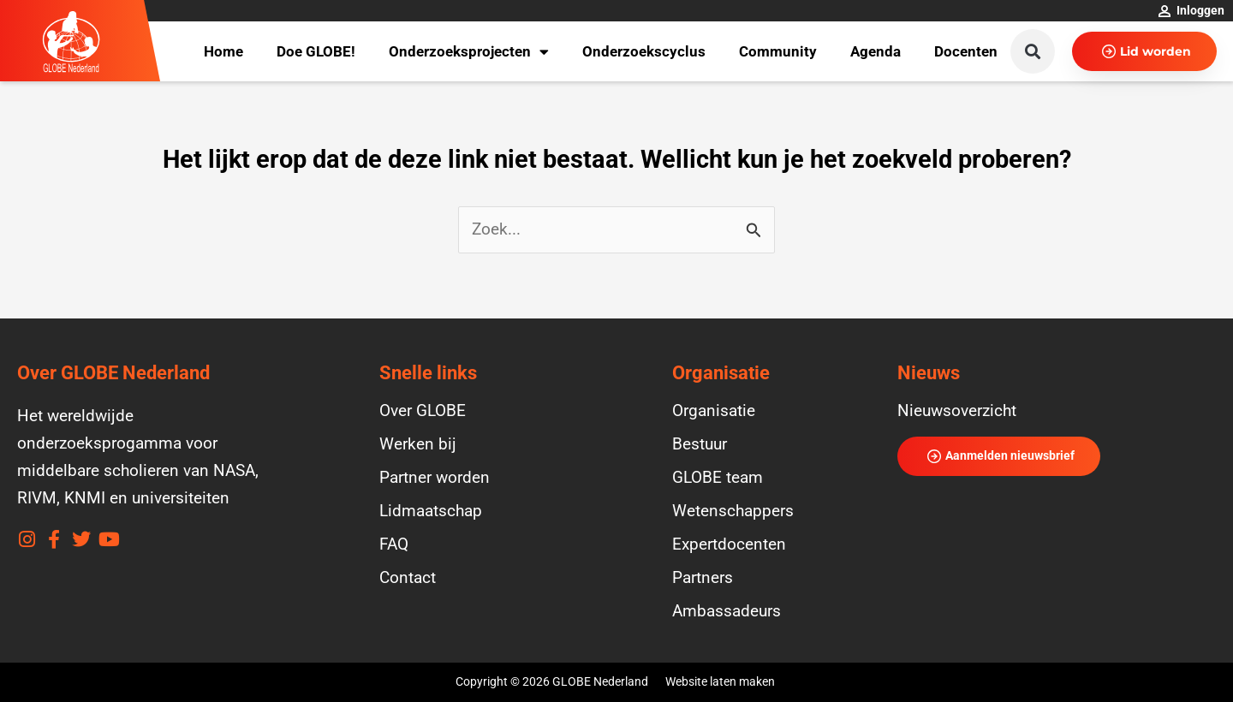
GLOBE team (717, 477)
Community (778, 51)
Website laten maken (720, 681)
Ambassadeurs (726, 611)
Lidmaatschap (430, 511)
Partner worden (434, 477)
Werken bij (417, 444)
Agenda (875, 51)
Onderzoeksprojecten (469, 52)
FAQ (393, 544)
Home (223, 51)
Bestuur (699, 444)
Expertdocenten (729, 544)
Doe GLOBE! (316, 51)
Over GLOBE (422, 410)
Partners (702, 577)
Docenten (966, 51)
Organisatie (713, 410)
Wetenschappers (733, 511)
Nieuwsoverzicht (956, 410)
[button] (1032, 51)
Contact (407, 577)
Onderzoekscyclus (644, 51)
